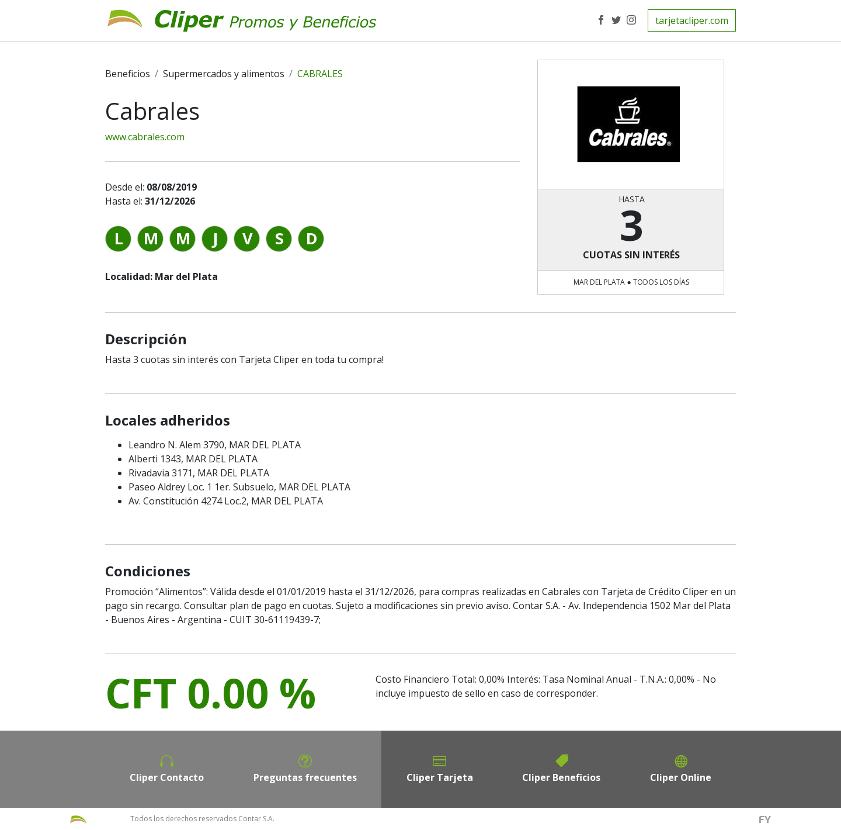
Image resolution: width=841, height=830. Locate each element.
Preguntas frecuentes (305, 777)
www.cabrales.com (145, 136)
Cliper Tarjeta (439, 777)
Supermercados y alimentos (223, 73)
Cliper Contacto (167, 777)
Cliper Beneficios (561, 777)
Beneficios (127, 73)
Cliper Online (680, 777)
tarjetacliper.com (691, 20)
